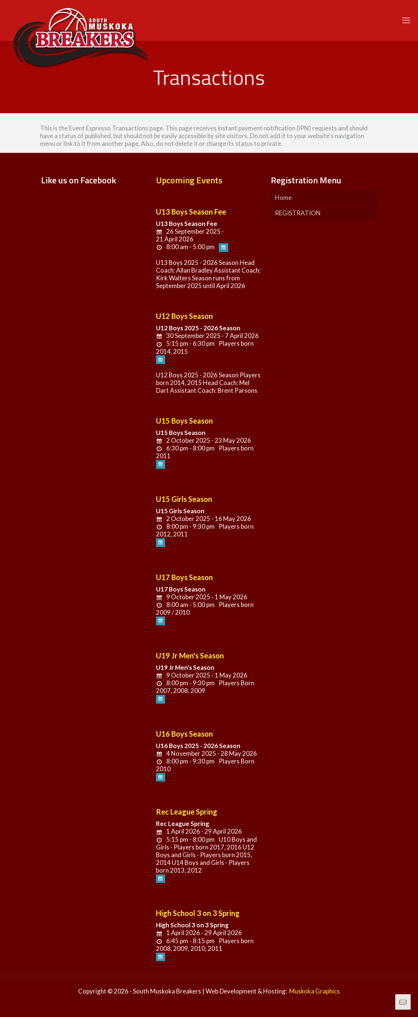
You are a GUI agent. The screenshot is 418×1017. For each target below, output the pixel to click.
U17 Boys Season (184, 577)
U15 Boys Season (184, 420)
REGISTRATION (298, 213)
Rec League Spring (186, 811)
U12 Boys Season (184, 316)
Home (283, 197)
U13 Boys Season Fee (191, 211)
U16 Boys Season (184, 733)
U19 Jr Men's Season (190, 655)
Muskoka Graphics (314, 991)
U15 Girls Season (184, 499)
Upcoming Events (189, 180)
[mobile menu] (406, 20)
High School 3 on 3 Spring (198, 913)
